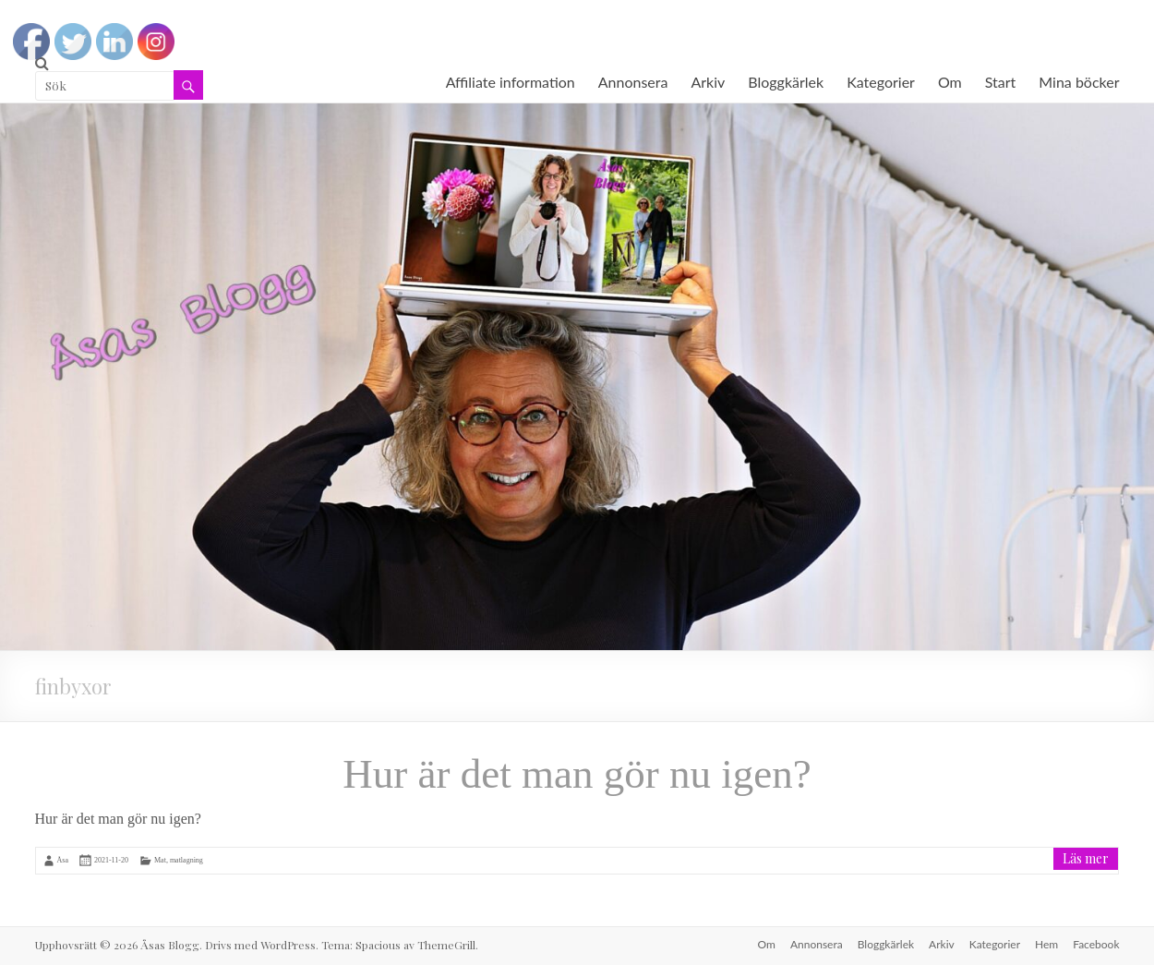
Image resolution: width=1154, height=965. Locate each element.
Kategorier (881, 81)
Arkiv (708, 81)
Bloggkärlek (785, 81)
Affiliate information (510, 81)
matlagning (186, 860)
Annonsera (633, 81)
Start (1000, 81)
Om (950, 81)
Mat (160, 860)
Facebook (1096, 944)
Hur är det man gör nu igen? (577, 774)
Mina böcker (1079, 81)
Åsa (62, 860)
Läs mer (1086, 858)
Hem (1046, 944)
